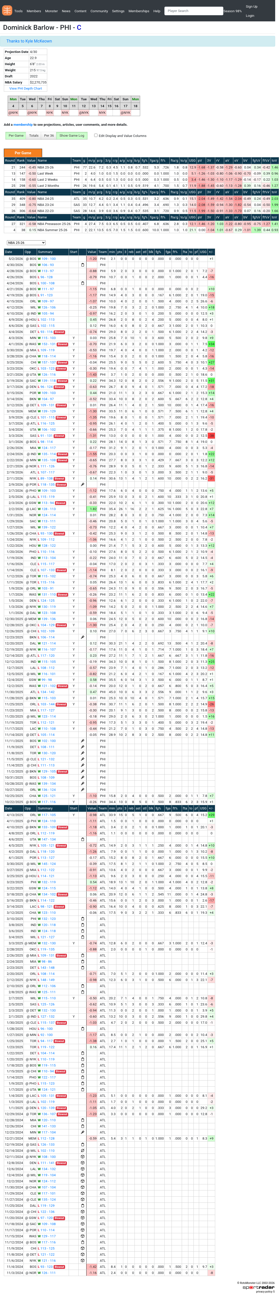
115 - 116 (46, 582)
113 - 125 (46, 1248)
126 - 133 (46, 1144)
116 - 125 (46, 423)
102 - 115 (46, 326)
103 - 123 (46, 368)
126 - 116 (47, 374)
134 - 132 (47, 1169)
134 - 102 (47, 894)
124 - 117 (47, 448)
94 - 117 (45, 1041)
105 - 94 (46, 313)
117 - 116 (47, 802)
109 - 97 (46, 301)
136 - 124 (47, 790)
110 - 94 (46, 1071)
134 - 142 (46, 692)
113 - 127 (46, 858)
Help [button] (156, 11)
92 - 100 (45, 1035)
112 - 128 (46, 1138)
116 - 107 (47, 649)
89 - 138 (45, 478)
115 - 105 (47, 662)
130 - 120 (47, 753)
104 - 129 (46, 625)
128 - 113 (47, 509)
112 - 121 (46, 722)
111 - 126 (46, 466)
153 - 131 (47, 344)
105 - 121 (46, 845)
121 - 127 (46, 937)
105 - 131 (46, 1096)
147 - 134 (47, 839)
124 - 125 (46, 600)
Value (31, 160)
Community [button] (99, 11)
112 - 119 (46, 833)
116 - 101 (47, 674)
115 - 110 (47, 998)
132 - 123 (47, 919)
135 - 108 (47, 460)
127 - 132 (46, 1016)
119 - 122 (46, 1047)
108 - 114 (46, 974)
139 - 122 (47, 527)
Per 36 (49, 135)
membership (23, 125)
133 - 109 (47, 827)
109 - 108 (47, 1224)
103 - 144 (46, 704)
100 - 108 (46, 283)
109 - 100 (47, 259)
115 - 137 (46, 1023)
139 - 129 (47, 411)
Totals (34, 135)
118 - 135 (46, 484)
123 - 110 (47, 913)
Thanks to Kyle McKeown (29, 41)
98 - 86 (45, 961)
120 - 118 (47, 925)
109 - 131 (46, 405)
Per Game (16, 135)
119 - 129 (46, 1206)
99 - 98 (45, 680)
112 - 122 (46, 870)
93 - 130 (45, 533)
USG (192, 160)
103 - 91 (46, 588)
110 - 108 (47, 729)
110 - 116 (46, 552)
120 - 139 (46, 1108)
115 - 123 (46, 1083)
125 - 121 (47, 796)
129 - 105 (47, 771)
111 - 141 (46, 1163)
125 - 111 (47, 992)
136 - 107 (47, 1114)
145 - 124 (47, 864)
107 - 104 (47, 1187)
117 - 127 (46, 710)
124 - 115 (47, 888)
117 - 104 (47, 1132)
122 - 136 (46, 1212)
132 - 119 (47, 882)
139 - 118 (47, 381)
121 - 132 (46, 759)
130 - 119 (47, 607)
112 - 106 (47, 986)
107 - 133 (46, 570)
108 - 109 (46, 777)
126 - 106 (47, 307)
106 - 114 (46, 637)
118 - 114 (47, 356)
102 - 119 (46, 1102)
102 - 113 (46, 319)
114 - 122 (46, 900)
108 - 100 (47, 1157)
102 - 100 (47, 741)
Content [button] (81, 11)
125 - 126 (46, 1004)
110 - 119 (46, 1059)
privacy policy (264, 1291)
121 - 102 (47, 686)
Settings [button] (118, 11)
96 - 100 (45, 1029)
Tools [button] (18, 11)
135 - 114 (47, 454)
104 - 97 (46, 399)
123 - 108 (47, 613)
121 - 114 (47, 643)
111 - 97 (46, 289)
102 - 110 (46, 1151)
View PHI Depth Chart (25, 88)
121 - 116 (47, 1261)
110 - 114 (46, 1230)
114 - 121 (46, 876)
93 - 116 (45, 332)
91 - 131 (45, 436)
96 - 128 (45, 277)
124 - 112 (47, 1181)
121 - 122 (46, 1254)
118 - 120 (46, 851)
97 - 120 (45, 1218)
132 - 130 (47, 943)
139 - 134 (47, 784)
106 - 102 (47, 429)
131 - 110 (47, 594)
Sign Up (251, 6)
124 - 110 (47, 821)
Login (250, 16)
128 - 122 (47, 546)
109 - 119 (46, 350)
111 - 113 (46, 765)
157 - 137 (47, 362)
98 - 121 (45, 906)
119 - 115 (47, 1065)
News (66, 11)
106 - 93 (46, 265)
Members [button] (34, 11)
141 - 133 (47, 1126)
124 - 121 (47, 1089)
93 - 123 (45, 1267)
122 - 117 (47, 1077)
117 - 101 (47, 1193)
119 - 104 (47, 1175)
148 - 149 (46, 980)
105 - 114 (46, 735)
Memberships (139, 11)
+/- (211, 252)
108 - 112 (46, 668)
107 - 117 (46, 472)
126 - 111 (47, 1273)
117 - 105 (47, 815)
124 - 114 (47, 515)
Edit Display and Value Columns (123, 136)
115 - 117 (46, 564)
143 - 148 (46, 968)
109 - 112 (46, 539)
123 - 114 (47, 716)
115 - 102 (47, 576)
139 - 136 (47, 619)
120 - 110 (47, 1120)
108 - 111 (46, 747)
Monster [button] (51, 11)
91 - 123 (45, 295)
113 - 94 (46, 503)
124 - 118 (47, 931)
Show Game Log (71, 135)
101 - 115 (46, 417)
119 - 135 (46, 949)
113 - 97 (46, 271)
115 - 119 (46, 497)
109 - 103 (47, 393)
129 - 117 (47, 1236)
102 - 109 (46, 631)
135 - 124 (47, 1199)
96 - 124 (45, 387)
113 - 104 (47, 558)
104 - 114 (46, 1053)
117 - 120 (46, 655)
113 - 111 (47, 521)
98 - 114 (45, 442)
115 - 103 (47, 338)
